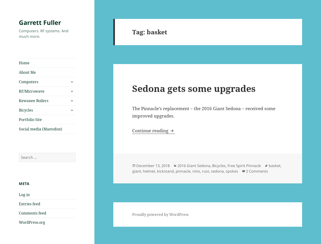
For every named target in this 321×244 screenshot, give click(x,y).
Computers (28, 81)
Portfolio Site (30, 119)
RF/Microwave (31, 91)
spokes (232, 171)
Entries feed (29, 203)
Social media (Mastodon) (40, 129)
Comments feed (32, 213)
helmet (149, 171)
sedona (217, 171)
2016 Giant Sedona (194, 165)
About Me (27, 72)
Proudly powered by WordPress (160, 214)
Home (24, 62)
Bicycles (26, 110)
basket (274, 165)
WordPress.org (32, 222)
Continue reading (153, 131)
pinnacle (183, 171)
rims (196, 171)
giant (136, 171)
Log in (24, 194)
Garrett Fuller (40, 22)
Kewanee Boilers (33, 100)
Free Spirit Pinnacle (244, 165)
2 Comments (257, 171)
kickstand (165, 171)
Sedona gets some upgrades (194, 88)
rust (205, 171)
